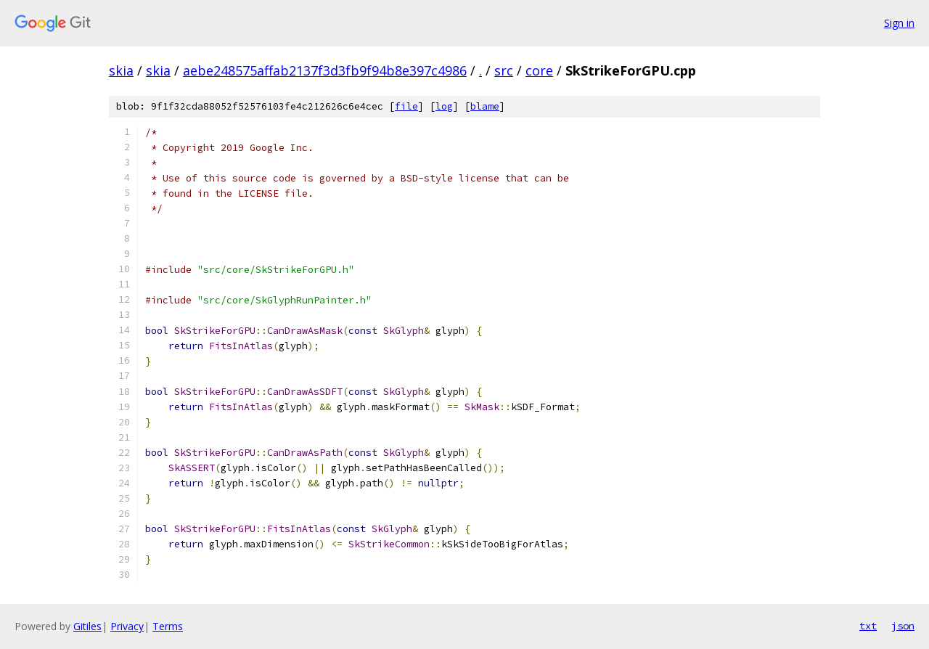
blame (484, 106)
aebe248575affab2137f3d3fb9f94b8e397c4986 (325, 70)
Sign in (899, 23)
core (539, 70)
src (503, 70)
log (444, 106)
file (406, 106)
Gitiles (87, 626)
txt (868, 625)
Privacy (127, 626)
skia (121, 70)
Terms (167, 626)
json (902, 625)
